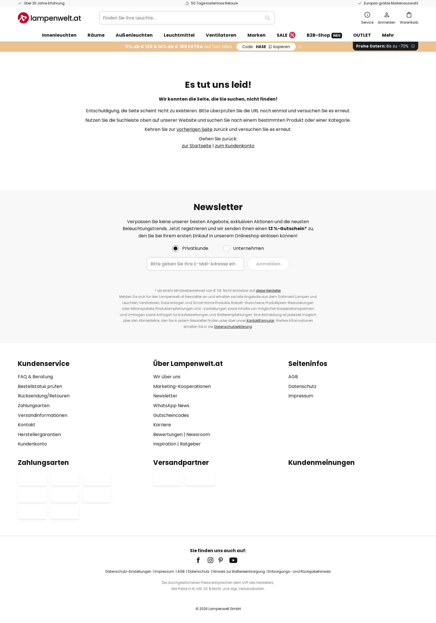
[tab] (83, 404)
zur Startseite (196, 146)
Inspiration (164, 444)
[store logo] (49, 17)
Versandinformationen (42, 415)
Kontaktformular (260, 320)
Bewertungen (168, 434)
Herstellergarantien (39, 434)
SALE (286, 35)
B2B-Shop (324, 35)
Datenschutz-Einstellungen (128, 571)
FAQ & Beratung (35, 376)
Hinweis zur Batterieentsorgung (239, 571)
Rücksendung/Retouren (44, 396)
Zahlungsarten (33, 405)
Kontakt (26, 425)
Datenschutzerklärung (233, 326)
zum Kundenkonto (234, 146)
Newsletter (165, 396)
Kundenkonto (32, 444)
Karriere (162, 425)
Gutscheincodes (171, 415)
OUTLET (362, 35)
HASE (266, 46)
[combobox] (187, 17)
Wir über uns (166, 376)
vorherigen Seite (194, 129)
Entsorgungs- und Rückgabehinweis (299, 571)
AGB (293, 376)
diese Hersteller (268, 290)
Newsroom (198, 434)
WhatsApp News (171, 405)
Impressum (300, 396)
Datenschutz (302, 386)
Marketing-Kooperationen (182, 386)
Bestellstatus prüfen (40, 386)
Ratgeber (190, 444)
